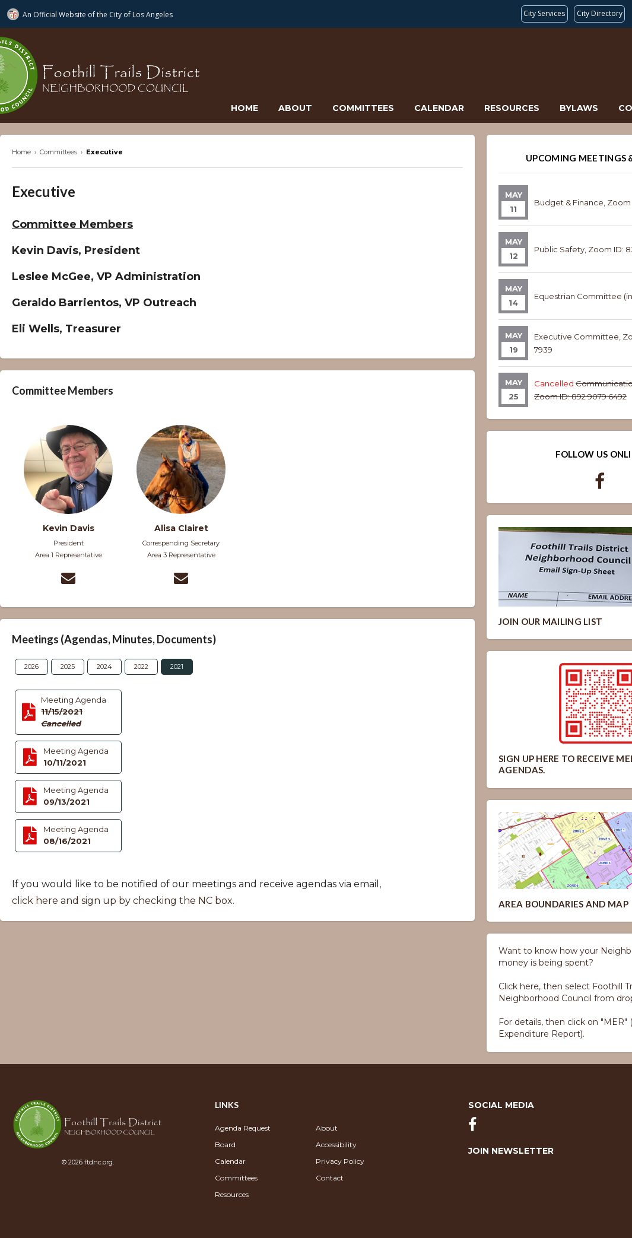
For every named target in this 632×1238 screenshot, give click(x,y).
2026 (31, 666)
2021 (176, 666)
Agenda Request (243, 1127)
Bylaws (579, 108)
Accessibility (336, 1144)
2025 (68, 666)
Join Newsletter (511, 1150)
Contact (330, 1177)
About (295, 108)
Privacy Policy (340, 1161)
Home (244, 108)
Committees (363, 108)
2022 (141, 666)
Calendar (439, 108)
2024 (104, 666)
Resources (511, 108)
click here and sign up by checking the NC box (122, 900)
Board (225, 1144)
